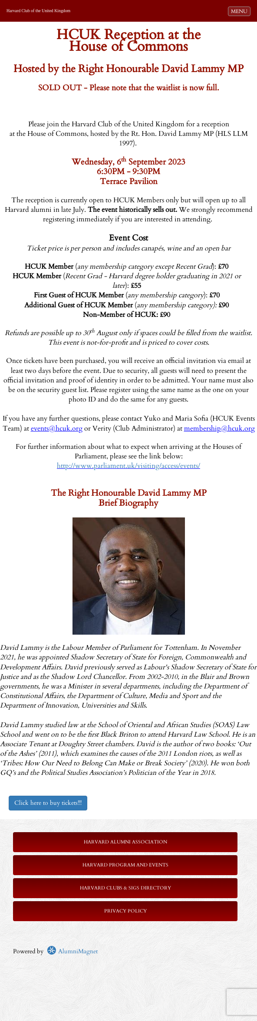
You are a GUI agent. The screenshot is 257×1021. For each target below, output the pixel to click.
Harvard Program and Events (125, 865)
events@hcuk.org (56, 428)
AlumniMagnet (72, 951)
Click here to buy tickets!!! (48, 803)
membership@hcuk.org (219, 428)
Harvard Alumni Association (125, 842)
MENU (240, 11)
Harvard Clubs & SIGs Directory (125, 888)
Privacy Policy (125, 911)
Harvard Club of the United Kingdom (38, 10)
